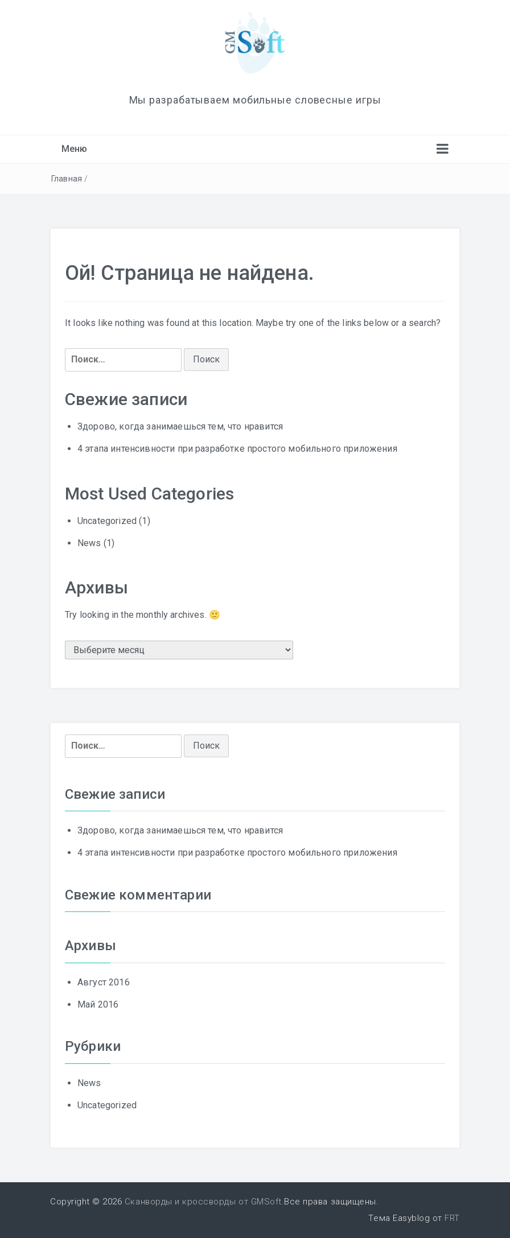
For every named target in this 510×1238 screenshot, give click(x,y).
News (89, 543)
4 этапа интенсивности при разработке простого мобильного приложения (237, 448)
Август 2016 (103, 982)
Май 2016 (97, 1004)
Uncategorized (107, 520)
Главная (66, 178)
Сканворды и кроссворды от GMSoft (203, 1201)
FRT (452, 1218)
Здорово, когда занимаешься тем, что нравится (180, 426)
